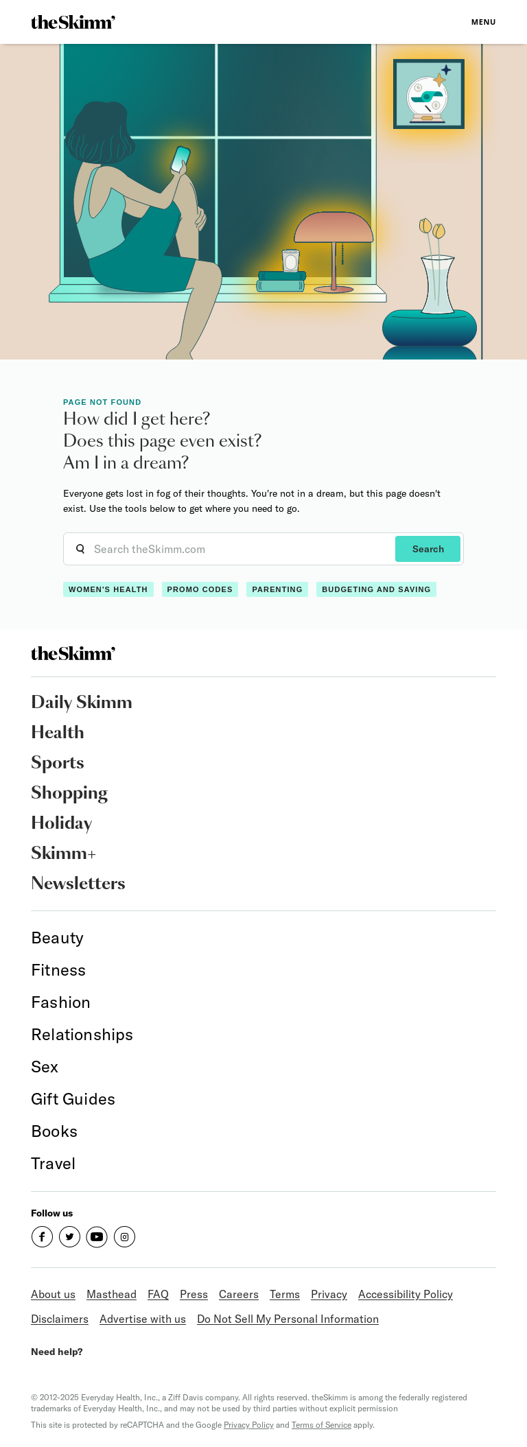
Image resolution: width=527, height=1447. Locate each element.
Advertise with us (142, 1319)
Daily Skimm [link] (81, 703)
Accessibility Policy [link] (405, 1294)
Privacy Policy (249, 1425)
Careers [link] (239, 1294)
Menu (483, 21)
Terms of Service (321, 1425)
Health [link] (57, 733)
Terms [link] (285, 1294)
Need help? (56, 1351)
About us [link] (53, 1294)
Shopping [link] (69, 794)
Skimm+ (63, 854)
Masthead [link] (111, 1294)
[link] (73, 22)
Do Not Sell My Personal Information (288, 1319)
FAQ (158, 1294)
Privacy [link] (329, 1294)
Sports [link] (57, 763)
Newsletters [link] (78, 884)
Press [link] (194, 1294)
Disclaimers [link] (60, 1319)
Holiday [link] (61, 824)
